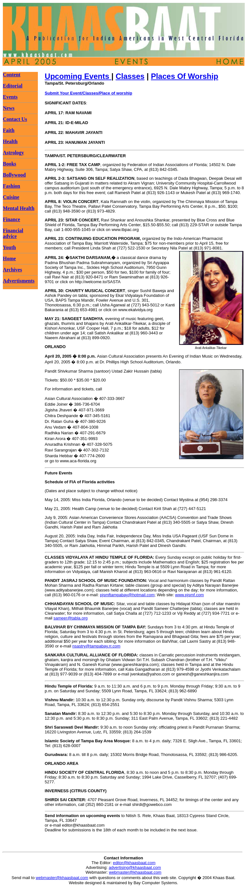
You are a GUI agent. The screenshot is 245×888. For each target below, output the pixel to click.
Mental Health (18, 208)
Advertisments (19, 280)
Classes (130, 76)
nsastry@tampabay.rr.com (96, 646)
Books (9, 163)
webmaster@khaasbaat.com (135, 872)
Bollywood (14, 175)
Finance (11, 219)
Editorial (12, 85)
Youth (9, 247)
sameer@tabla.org (70, 618)
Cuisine (11, 197)
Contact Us (15, 119)
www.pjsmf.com (189, 594)
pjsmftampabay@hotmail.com (127, 594)
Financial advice (13, 233)
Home (9, 258)
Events (10, 97)
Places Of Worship (184, 76)
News (8, 108)
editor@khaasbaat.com (134, 862)
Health (10, 141)
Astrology (13, 152)
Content (11, 74)
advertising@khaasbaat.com (135, 867)
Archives (12, 269)
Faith (8, 130)
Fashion (11, 186)
